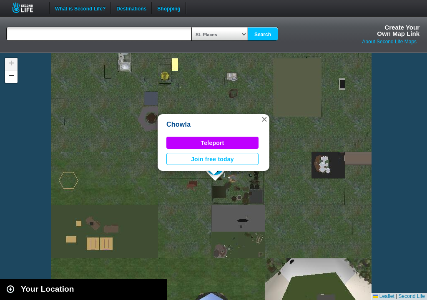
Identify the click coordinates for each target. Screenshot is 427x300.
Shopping (168, 8)
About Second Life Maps (389, 42)
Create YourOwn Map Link (398, 30)
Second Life (27, 7)
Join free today (212, 159)
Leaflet (383, 296)
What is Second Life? (80, 8)
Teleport (212, 143)
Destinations (131, 8)
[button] (264, 119)
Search (262, 35)
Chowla (178, 124)
